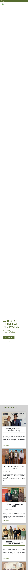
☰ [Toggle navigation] (24, 4)
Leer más (6, 445)
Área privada (4, 1)
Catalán (16, 1)
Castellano (23, 1)
